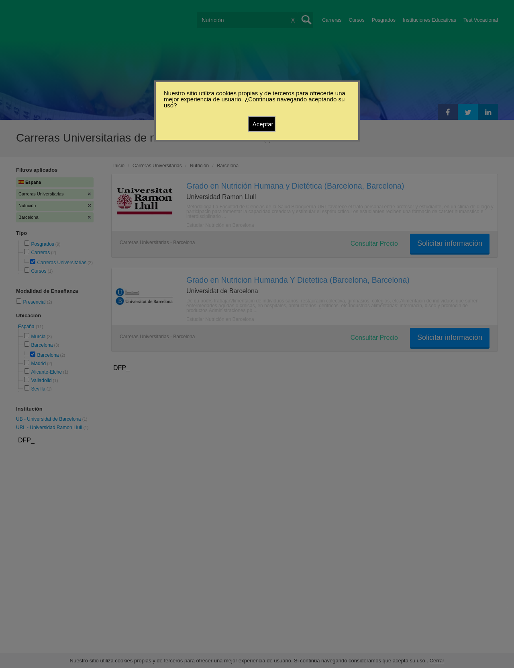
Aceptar (263, 124)
